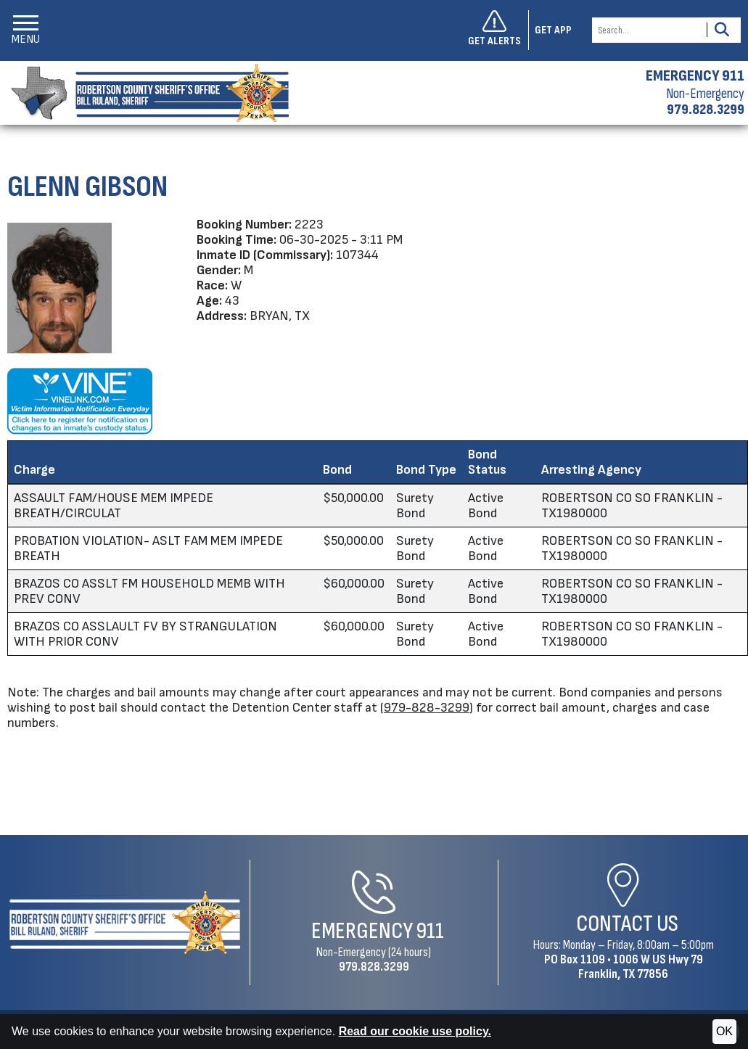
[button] (26, 30)
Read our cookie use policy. (415, 1031)
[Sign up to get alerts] (498, 30)
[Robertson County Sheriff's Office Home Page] (125, 922)
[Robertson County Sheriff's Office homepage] (144, 93)
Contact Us (627, 924)
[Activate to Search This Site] (721, 30)
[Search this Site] (647, 30)
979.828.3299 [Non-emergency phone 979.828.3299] (705, 110)
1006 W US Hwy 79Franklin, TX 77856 (640, 967)
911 (430, 931)
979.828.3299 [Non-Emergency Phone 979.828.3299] (374, 966)
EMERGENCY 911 (695, 76)
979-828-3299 (426, 707)
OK (724, 1031)
